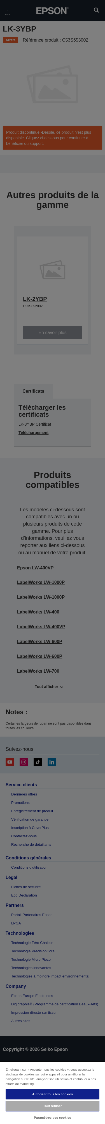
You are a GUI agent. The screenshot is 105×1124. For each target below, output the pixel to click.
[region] (52, 1092)
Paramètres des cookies (52, 1117)
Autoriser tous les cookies (52, 1094)
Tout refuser (52, 1106)
